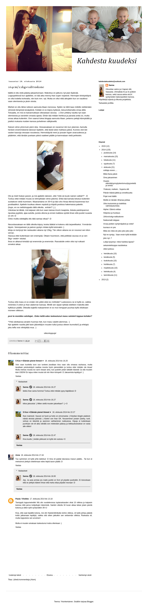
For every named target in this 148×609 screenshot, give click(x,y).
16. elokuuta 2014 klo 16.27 (44, 387)
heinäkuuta (108, 253)
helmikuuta (108, 271)
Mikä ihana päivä (110, 174)
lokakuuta (108, 160)
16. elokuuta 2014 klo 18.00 (44, 476)
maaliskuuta (109, 268)
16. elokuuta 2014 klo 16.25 (56, 361)
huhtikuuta (108, 264)
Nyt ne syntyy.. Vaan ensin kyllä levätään (120, 235)
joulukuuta (108, 153)
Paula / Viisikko (22, 499)
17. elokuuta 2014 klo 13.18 (41, 499)
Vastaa (18, 376)
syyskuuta (108, 164)
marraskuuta (109, 156)
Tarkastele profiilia (106, 103)
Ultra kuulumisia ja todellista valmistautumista (114, 204)
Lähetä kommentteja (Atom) (24, 580)
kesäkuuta (108, 257)
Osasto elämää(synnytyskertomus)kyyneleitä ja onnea (119, 183)
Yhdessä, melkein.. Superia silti (116, 189)
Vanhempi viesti (84, 575)
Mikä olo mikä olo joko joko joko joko (118, 231)
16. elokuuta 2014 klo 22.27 (63, 412)
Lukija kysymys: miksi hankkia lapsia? (118, 242)
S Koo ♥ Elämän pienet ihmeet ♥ (29, 361)
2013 (104, 279)
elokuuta (107, 167)
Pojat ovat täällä (109, 196)
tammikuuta (109, 275)
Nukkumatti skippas (111, 220)
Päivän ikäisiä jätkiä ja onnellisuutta (117, 193)
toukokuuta (108, 261)
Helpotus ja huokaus (111, 213)
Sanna (25, 387)
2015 (104, 146)
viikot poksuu (108, 249)
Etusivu (50, 575)
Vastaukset (22, 382)
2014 (104, 150)
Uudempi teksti (15, 575)
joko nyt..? (107, 238)
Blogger (90, 602)
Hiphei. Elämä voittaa (112, 209)
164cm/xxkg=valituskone (113, 217)
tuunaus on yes (109, 227)
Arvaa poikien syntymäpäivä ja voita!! (118, 224)
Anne (17, 455)
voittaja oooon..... (110, 170)
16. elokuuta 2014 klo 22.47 (44, 435)
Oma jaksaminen (110, 177)
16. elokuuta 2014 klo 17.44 (32, 455)
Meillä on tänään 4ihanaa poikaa (116, 200)
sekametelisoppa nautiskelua (115, 245)
